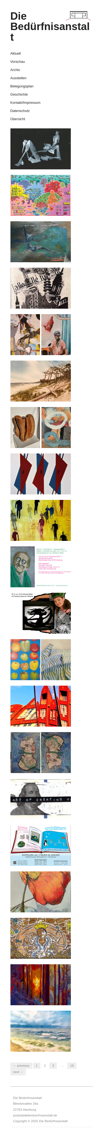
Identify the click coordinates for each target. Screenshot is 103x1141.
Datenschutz (20, 111)
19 (72, 1065)
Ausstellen (18, 78)
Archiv (15, 70)
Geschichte (19, 94)
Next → (18, 1072)
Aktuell (15, 53)
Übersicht (17, 119)
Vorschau (17, 62)
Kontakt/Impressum (25, 103)
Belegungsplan (22, 86)
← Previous (21, 1065)
